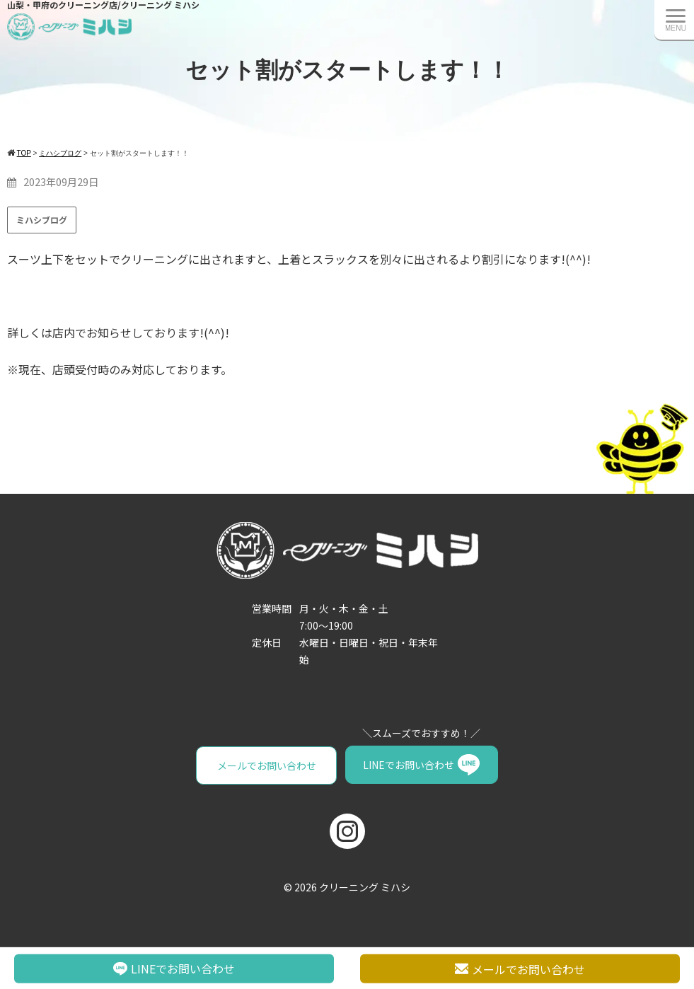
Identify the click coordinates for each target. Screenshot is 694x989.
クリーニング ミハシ (364, 886)
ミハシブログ (41, 220)
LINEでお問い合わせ (407, 765)
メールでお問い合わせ (267, 765)
